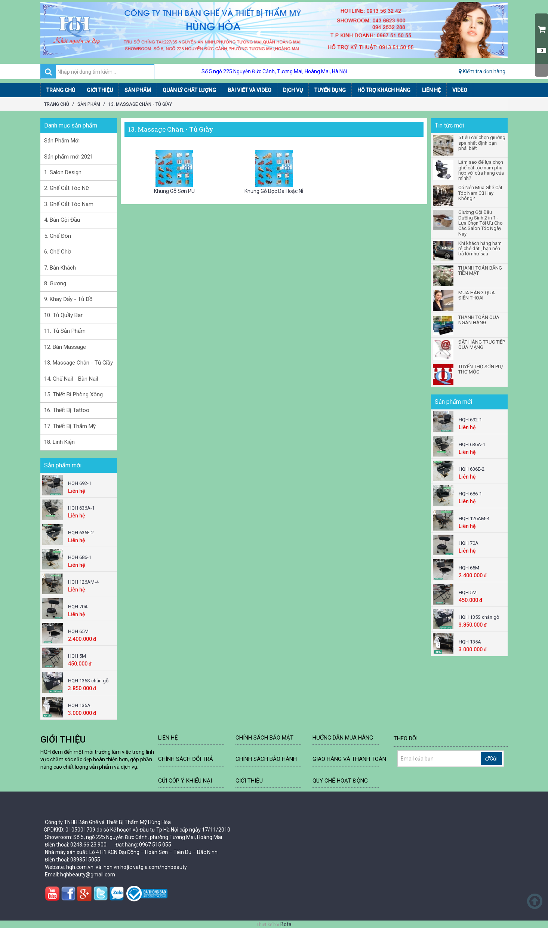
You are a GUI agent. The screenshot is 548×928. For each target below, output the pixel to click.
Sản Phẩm (88, 104)
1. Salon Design (62, 172)
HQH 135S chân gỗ (88, 680)
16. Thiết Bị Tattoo (66, 410)
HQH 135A (79, 705)
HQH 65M (78, 631)
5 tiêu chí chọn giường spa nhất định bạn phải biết (481, 143)
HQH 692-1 (79, 483)
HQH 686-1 (79, 557)
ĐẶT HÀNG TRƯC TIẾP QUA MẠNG (481, 344)
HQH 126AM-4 (83, 582)
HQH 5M (77, 656)
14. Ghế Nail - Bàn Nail (71, 378)
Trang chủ (56, 104)
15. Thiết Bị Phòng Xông (73, 394)
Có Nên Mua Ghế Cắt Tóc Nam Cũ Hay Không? (480, 193)
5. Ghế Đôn (57, 236)
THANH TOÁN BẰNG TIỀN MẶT (480, 270)
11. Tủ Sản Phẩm (65, 331)
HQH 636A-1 (81, 508)
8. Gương (55, 283)
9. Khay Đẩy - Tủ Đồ (68, 299)
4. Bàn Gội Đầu (62, 219)
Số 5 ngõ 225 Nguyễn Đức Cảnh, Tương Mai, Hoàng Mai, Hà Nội (274, 71)
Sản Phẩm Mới (62, 140)
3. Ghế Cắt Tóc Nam (68, 204)
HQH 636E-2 (81, 532)
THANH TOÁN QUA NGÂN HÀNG (478, 320)
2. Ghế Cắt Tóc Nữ (66, 188)
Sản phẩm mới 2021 (68, 156)
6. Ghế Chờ (57, 251)
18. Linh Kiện (59, 442)
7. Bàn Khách (60, 267)
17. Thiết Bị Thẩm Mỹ (70, 426)
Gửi (491, 759)
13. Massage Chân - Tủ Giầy (140, 104)
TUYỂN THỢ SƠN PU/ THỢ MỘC (480, 369)
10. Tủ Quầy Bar (63, 315)
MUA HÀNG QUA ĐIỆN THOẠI (476, 295)
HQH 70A (78, 606)
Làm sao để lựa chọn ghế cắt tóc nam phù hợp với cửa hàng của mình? (481, 170)
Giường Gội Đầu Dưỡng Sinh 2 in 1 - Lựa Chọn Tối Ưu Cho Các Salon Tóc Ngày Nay (480, 223)
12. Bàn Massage (65, 347)
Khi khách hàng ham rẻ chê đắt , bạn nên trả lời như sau (480, 249)
